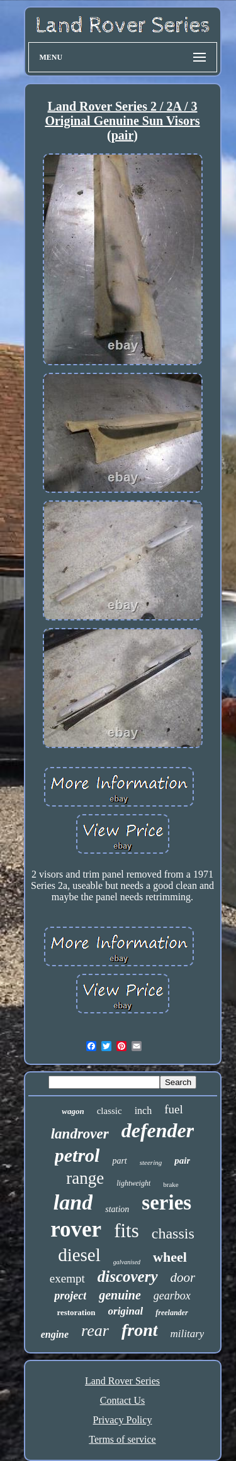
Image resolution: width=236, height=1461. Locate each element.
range (85, 1178)
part (119, 1161)
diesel (79, 1255)
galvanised (126, 1262)
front (139, 1330)
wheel (170, 1257)
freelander (171, 1312)
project (70, 1295)
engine (55, 1334)
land (73, 1202)
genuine (120, 1295)
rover (75, 1229)
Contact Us (122, 1400)
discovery (128, 1276)
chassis (173, 1233)
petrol (77, 1155)
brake (170, 1184)
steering (151, 1162)
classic (109, 1111)
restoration (76, 1312)
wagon (73, 1111)
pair (182, 1160)
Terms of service (122, 1439)
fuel (173, 1109)
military (188, 1334)
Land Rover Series (122, 1381)
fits (126, 1231)
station (117, 1209)
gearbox (172, 1295)
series (166, 1202)
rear (95, 1330)
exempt (67, 1278)
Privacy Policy (122, 1419)
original (125, 1311)
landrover (80, 1134)
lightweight (133, 1183)
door (183, 1277)
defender (157, 1130)
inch (143, 1110)
